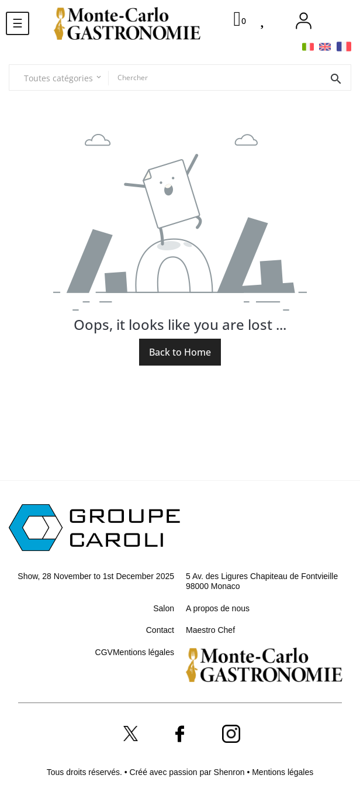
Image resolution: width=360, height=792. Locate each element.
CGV (104, 652)
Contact (160, 630)
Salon (163, 608)
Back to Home (180, 352)
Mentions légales (143, 652)
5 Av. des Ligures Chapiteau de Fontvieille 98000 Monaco (262, 581)
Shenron (230, 772)
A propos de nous (218, 608)
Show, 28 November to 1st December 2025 (96, 576)
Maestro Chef (210, 630)
